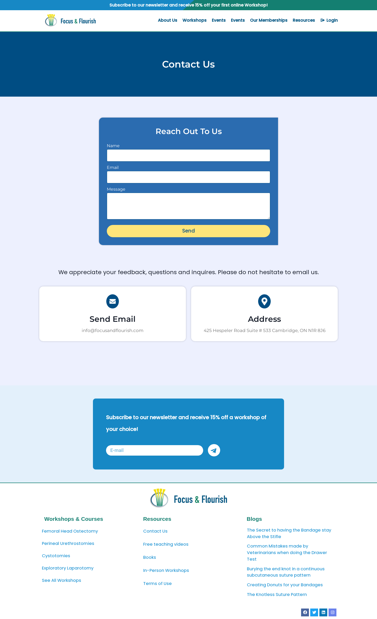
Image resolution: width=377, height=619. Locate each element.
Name (113, 145)
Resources (304, 20)
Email (113, 167)
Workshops (194, 20)
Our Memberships (268, 20)
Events (219, 20)
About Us (167, 20)
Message (116, 189)
